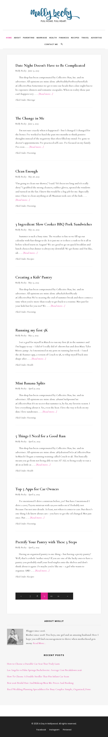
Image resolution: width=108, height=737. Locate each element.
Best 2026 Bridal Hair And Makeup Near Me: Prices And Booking (40, 682)
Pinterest (67, 729)
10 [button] (51, 595)
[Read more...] (46, 93)
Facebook (41, 729)
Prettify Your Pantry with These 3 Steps (46, 542)
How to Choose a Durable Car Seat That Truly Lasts (33, 663)
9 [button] (44, 595)
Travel (85, 37)
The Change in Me (29, 118)
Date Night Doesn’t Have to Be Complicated (50, 65)
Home (9, 37)
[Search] (62, 44)
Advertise (96, 37)
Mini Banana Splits (30, 383)
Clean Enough (26, 171)
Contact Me (51, 44)
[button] (21, 596)
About (17, 37)
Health (53, 37)
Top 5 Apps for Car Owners (37, 489)
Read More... (39, 643)
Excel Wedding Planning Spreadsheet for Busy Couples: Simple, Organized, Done (49, 689)
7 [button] (30, 595)
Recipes (75, 37)
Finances (64, 37)
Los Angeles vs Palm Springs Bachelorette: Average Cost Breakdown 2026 (44, 670)
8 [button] (37, 595)
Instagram (54, 729)
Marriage (42, 37)
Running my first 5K (31, 330)
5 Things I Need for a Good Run (40, 436)
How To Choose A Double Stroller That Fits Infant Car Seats (38, 676)
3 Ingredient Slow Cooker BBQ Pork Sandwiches (53, 224)
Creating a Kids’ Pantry (33, 277)
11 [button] (58, 595)
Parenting (28, 37)
